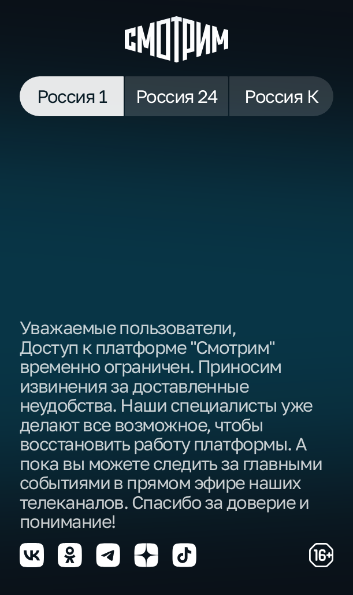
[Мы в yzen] (146, 555)
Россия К (281, 96)
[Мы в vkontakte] (32, 555)
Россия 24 (176, 96)
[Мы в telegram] (108, 555)
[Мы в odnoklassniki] (70, 555)
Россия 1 (72, 96)
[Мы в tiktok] (184, 555)
